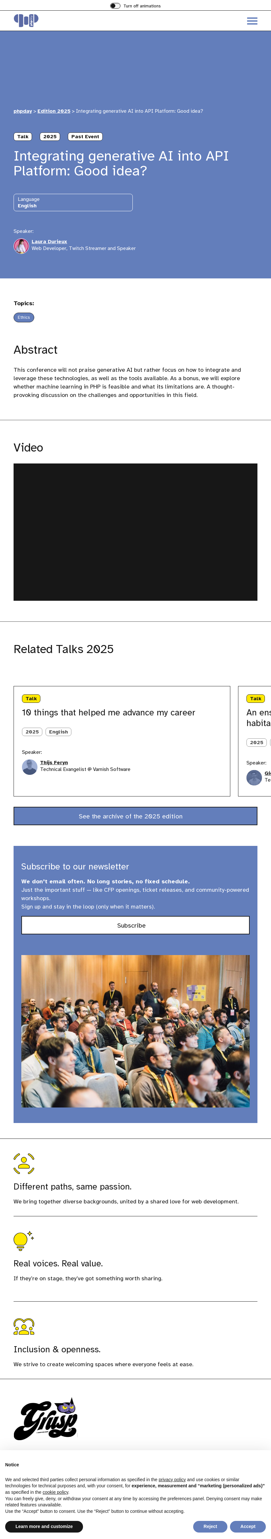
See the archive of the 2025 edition (131, 816)
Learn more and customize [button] (44, 1526)
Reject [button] (210, 1526)
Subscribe (142, 927)
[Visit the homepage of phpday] (75, 20)
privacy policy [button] (172, 1479)
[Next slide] (41, 673)
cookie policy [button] (55, 1492)
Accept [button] (247, 1526)
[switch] (135, 6)
